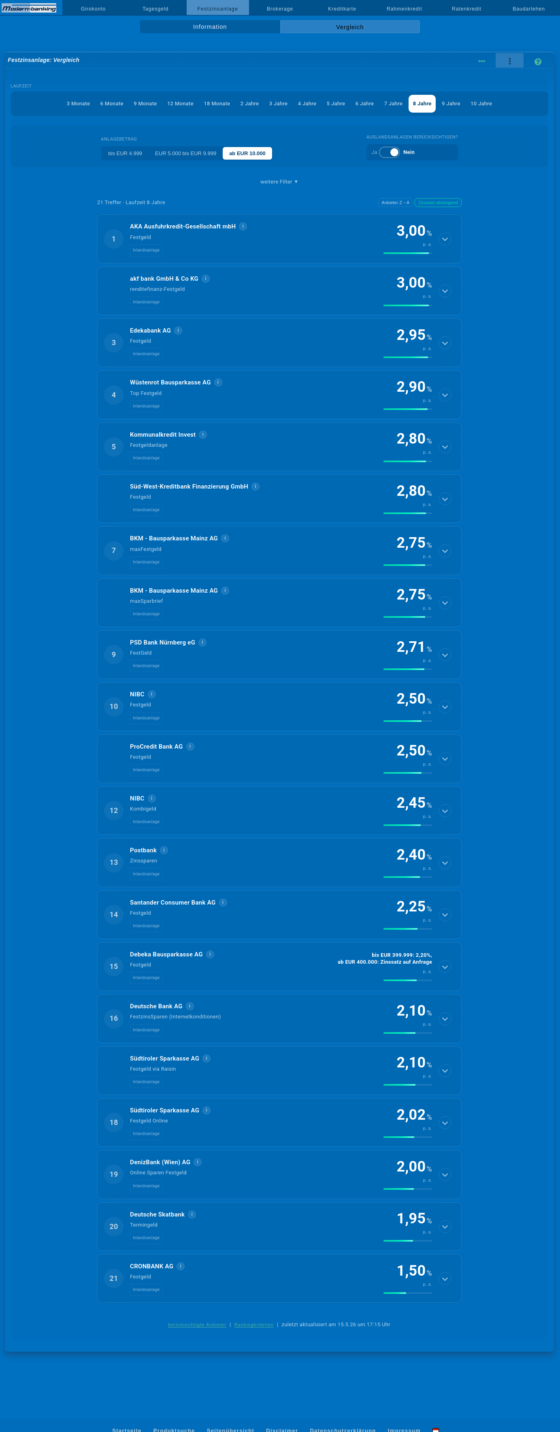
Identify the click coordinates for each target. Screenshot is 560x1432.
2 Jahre (250, 103)
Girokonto (93, 9)
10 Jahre (481, 103)
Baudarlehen (529, 9)
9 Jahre (451, 103)
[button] (279, 238)
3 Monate (78, 103)
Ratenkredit (466, 9)
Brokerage (280, 9)
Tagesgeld (155, 9)
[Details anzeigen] (445, 239)
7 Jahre (393, 103)
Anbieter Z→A (395, 202)
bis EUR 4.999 (125, 153)
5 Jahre (336, 103)
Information (210, 26)
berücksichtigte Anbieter (197, 1324)
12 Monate (180, 103)
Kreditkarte (342, 9)
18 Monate (217, 103)
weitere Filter (279, 182)
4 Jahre (307, 103)
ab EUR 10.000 (247, 153)
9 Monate (145, 103)
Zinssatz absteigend (438, 202)
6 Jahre (365, 103)
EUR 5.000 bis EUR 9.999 (185, 153)
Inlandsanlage (146, 250)
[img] (407, 253)
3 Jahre (278, 103)
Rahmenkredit (404, 9)
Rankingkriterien (254, 1324)
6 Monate (111, 103)
